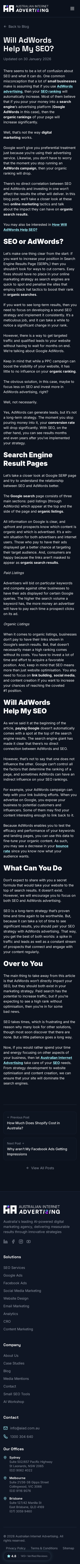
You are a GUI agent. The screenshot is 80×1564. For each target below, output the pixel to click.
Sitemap (68, 1548)
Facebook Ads (15, 1283)
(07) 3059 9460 (20, 1511)
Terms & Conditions (44, 1548)
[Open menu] (72, 8)
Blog (7, 1371)
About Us (10, 1355)
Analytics (10, 1314)
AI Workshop (13, 1401)
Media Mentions (16, 1378)
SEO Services (14, 1267)
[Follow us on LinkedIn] (5, 1241)
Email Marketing (16, 1306)
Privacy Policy (16, 1548)
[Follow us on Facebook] (13, 1241)
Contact (9, 1386)
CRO (7, 1321)
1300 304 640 (21, 1436)
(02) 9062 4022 (20, 1470)
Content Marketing (18, 1329)
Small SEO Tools (16, 1394)
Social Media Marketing (22, 1291)
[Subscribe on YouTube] (28, 1241)
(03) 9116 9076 (20, 1491)
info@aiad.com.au (24, 1428)
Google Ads (12, 1275)
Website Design (15, 1298)
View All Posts (40, 1168)
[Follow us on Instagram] (21, 1241)
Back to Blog (16, 26)
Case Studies (13, 1363)
